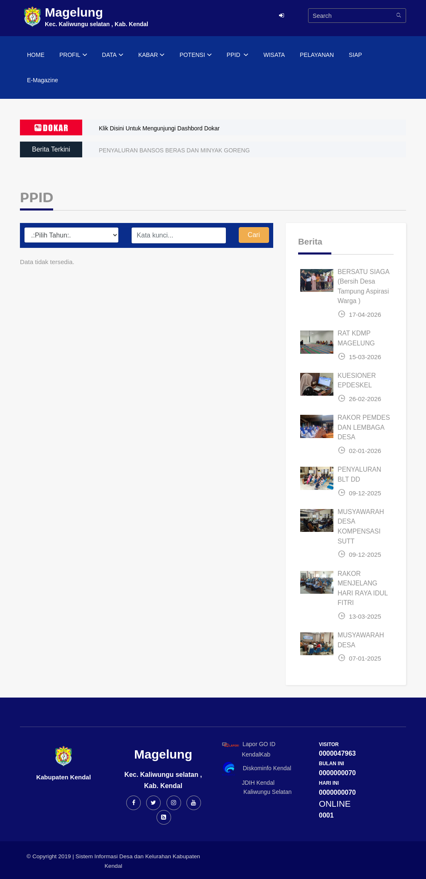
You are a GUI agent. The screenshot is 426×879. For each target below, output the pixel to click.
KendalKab (244, 754)
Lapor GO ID (248, 744)
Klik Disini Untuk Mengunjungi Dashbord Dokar (159, 128)
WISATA (274, 54)
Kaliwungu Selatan (255, 791)
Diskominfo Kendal (256, 768)
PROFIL (73, 55)
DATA (112, 55)
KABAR (151, 55)
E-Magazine (42, 80)
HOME (35, 54)
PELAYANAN (317, 54)
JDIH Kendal (246, 782)
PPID (238, 55)
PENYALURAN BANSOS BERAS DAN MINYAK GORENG (174, 150)
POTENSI (195, 55)
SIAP (355, 54)
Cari (254, 234)
